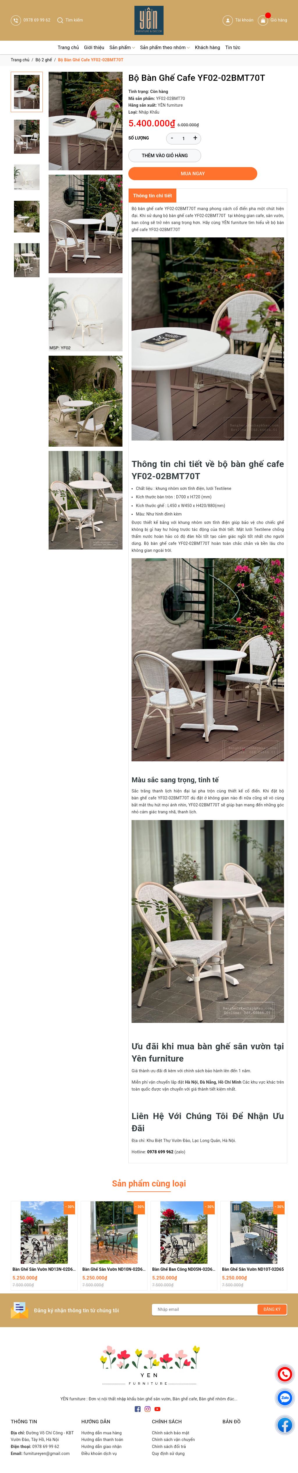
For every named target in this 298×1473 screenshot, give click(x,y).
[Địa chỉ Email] (219, 1295)
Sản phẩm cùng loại (149, 1168)
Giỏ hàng (272, 20)
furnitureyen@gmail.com (47, 1439)
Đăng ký (272, 1295)
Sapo (194, 1467)
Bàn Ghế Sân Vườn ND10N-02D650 (115, 1255)
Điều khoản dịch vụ (99, 1439)
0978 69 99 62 (30, 20)
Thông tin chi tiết (152, 179)
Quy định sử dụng (168, 1439)
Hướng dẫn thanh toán (102, 1425)
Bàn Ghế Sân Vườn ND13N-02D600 (45, 1255)
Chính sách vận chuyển (173, 1425)
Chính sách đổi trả (169, 1432)
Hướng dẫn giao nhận (101, 1432)
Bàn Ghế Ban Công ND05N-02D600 (184, 1255)
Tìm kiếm (70, 20)
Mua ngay (241, 157)
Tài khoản (238, 20)
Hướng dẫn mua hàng (101, 1418)
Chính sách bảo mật (170, 1418)
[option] (44, 1233)
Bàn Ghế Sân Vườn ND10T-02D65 (253, 1255)
